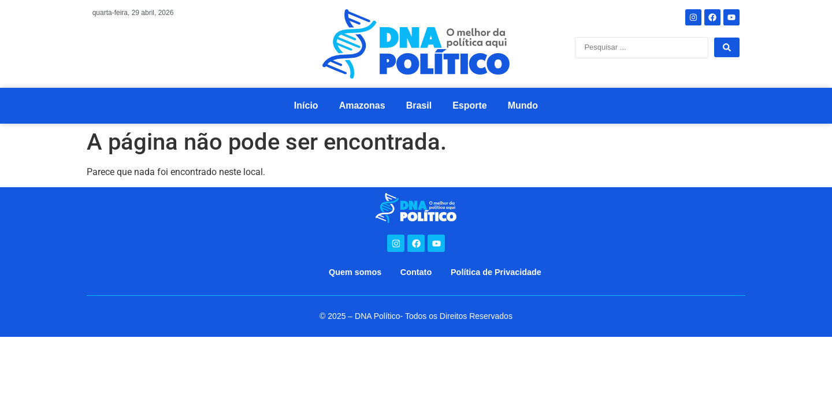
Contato (416, 272)
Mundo (523, 105)
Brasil (419, 105)
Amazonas (362, 105)
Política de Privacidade (496, 272)
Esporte (469, 105)
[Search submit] (727, 47)
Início (306, 105)
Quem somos (355, 272)
